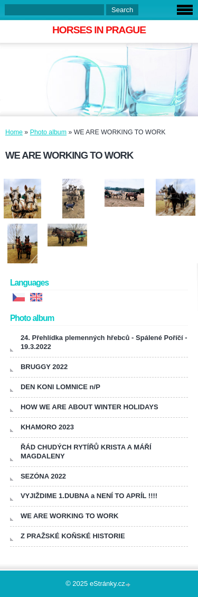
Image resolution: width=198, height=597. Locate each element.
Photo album (48, 132)
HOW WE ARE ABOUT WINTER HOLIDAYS (89, 407)
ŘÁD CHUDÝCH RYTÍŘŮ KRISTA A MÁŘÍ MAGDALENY (86, 451)
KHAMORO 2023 (47, 427)
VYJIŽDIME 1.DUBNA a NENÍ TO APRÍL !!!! (89, 496)
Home (14, 132)
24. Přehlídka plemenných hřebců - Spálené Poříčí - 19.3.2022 (104, 342)
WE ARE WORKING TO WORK (70, 516)
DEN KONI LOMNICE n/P (60, 387)
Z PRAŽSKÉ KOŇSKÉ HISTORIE (73, 536)
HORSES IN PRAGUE (99, 29)
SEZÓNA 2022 (43, 476)
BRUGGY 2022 (44, 367)
